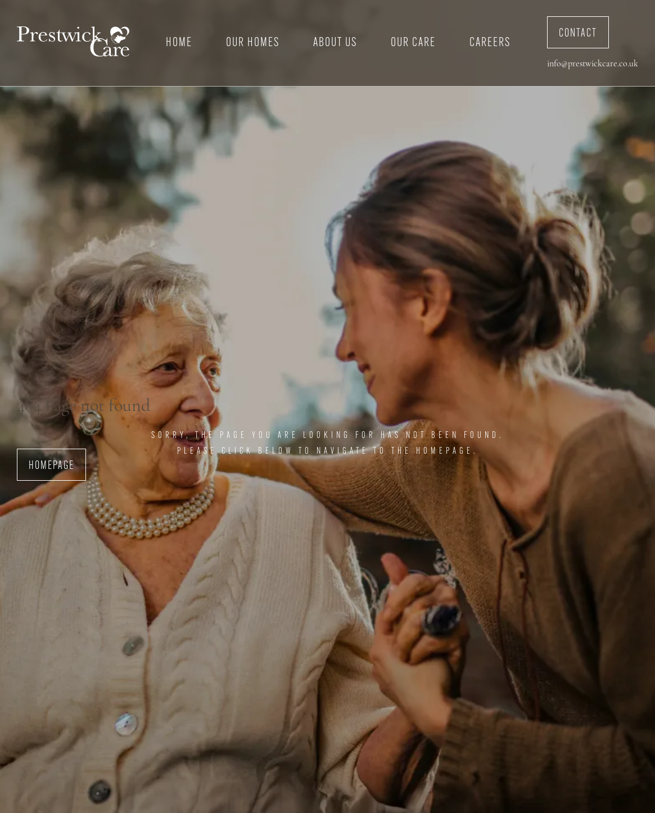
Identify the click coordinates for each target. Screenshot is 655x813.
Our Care (413, 43)
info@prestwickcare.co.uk (592, 64)
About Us (335, 43)
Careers (490, 43)
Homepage (51, 466)
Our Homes (252, 43)
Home (179, 43)
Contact (578, 33)
